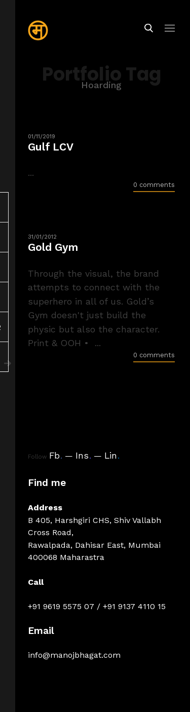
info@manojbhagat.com (74, 655)
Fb (55, 456)
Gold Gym (53, 247)
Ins (83, 456)
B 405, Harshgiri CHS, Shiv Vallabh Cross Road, (94, 526)
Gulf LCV (50, 146)
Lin (112, 456)
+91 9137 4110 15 (134, 606)
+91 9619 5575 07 (61, 606)
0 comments (154, 185)
